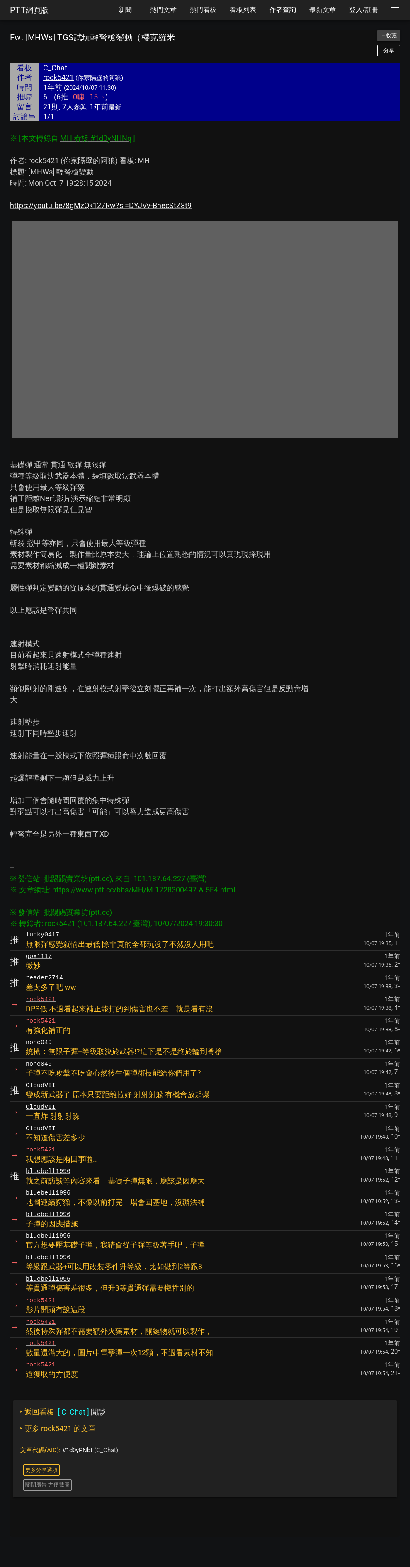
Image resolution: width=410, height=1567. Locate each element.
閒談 (63, 1411)
